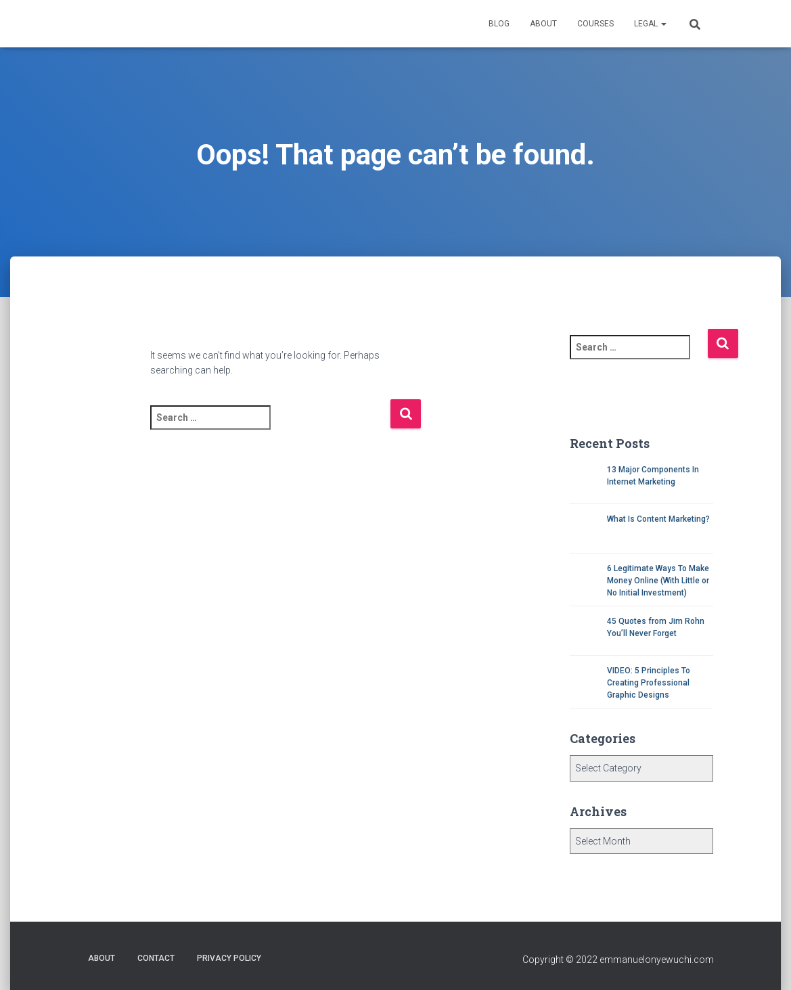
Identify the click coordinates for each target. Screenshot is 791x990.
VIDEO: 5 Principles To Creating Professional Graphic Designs (648, 683)
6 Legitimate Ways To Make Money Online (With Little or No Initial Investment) (658, 581)
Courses (595, 23)
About (543, 23)
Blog (499, 23)
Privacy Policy (229, 958)
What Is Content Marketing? (658, 519)
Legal (650, 23)
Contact (156, 958)
